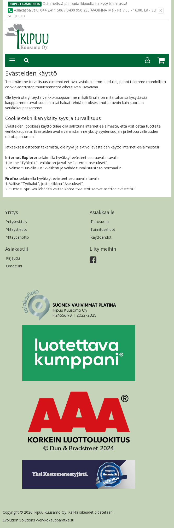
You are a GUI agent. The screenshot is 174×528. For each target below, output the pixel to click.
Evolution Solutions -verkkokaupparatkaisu (38, 520)
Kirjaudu (13, 258)
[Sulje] (161, 11)
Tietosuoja (99, 221)
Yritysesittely (16, 221)
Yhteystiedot (16, 229)
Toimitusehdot (102, 229)
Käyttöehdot (101, 237)
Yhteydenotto (17, 237)
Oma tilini (14, 265)
